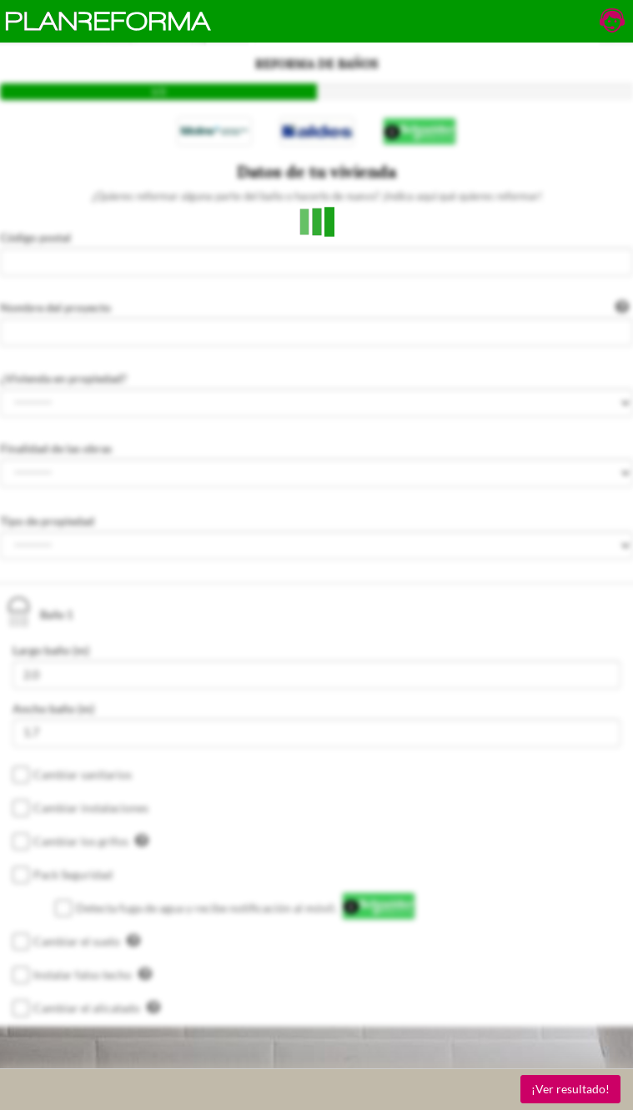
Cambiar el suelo (86, 940)
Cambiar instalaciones (90, 808)
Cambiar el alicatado (96, 1007)
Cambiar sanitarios (82, 774)
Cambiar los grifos (90, 840)
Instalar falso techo (92, 974)
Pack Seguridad (73, 874)
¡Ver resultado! (570, 1089)
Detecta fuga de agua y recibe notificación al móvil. (206, 908)
